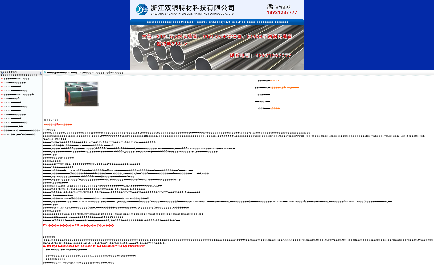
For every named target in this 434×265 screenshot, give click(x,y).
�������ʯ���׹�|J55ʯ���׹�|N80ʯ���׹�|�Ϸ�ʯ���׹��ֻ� (100, 256)
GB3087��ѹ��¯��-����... (20, 134)
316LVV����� (12, 110)
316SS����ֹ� (11, 98)
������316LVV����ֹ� (18, 94)
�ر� (107, 263)
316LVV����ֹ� (12, 86)
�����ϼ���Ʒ (55, 259)
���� (33, 75)
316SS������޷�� (14, 82)
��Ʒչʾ (74, 72)
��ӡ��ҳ (90, 263)
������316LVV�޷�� (16, 78)
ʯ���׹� (86, 72)
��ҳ (64, 72)
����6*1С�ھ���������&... (22, 130)
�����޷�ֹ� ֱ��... (13, 126)
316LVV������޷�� (15, 90)
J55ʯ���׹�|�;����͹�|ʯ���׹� (76, 249)
